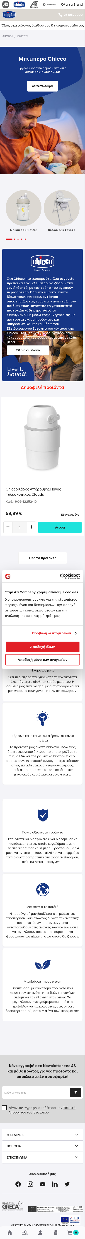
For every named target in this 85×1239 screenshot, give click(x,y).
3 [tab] (18, 239)
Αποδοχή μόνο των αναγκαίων (43, 660)
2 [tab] (14, 239)
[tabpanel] (23, 212)
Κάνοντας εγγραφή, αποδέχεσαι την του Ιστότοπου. (42, 1110)
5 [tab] (25, 239)
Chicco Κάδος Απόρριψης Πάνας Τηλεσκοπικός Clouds (33, 492)
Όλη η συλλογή (28, 350)
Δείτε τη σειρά (42, 86)
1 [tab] (9, 239)
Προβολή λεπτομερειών (51, 633)
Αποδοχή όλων (42, 647)
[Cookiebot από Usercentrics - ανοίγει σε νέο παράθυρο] (60, 576)
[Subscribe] (75, 1092)
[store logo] (9, 15)
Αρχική (7, 36)
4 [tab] (21, 239)
